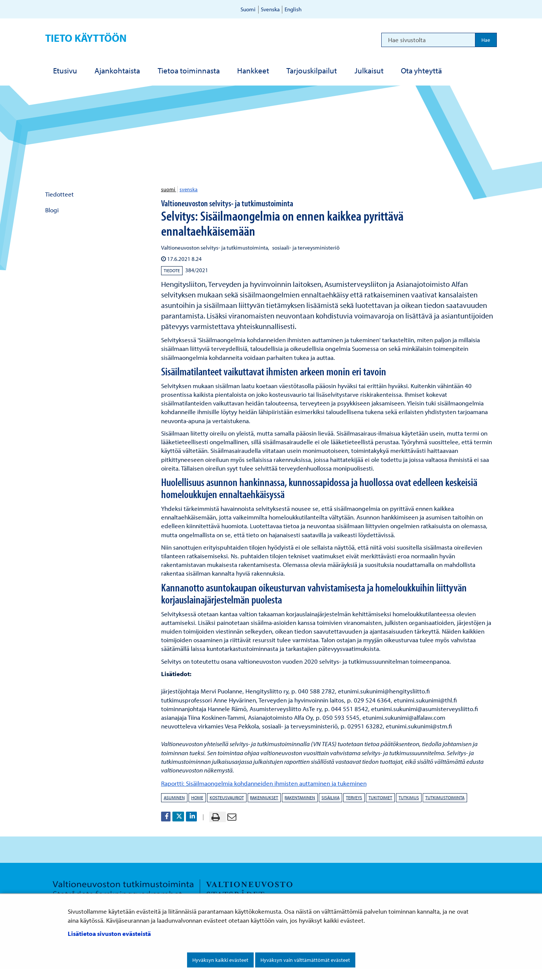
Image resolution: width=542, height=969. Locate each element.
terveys (354, 797)
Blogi (52, 210)
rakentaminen (300, 797)
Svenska (270, 9)
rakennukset (264, 797)
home (197, 797)
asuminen (174, 797)
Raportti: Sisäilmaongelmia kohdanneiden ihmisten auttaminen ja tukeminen (264, 783)
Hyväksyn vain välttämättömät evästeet (305, 960)
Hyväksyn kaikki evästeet (220, 960)
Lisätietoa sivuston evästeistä (109, 933)
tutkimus (409, 797)
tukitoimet (380, 797)
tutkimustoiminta (444, 797)
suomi (168, 189)
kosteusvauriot (227, 797)
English (293, 9)
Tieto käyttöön (85, 37)
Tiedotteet (59, 194)
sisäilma (330, 797)
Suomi (248, 9)
